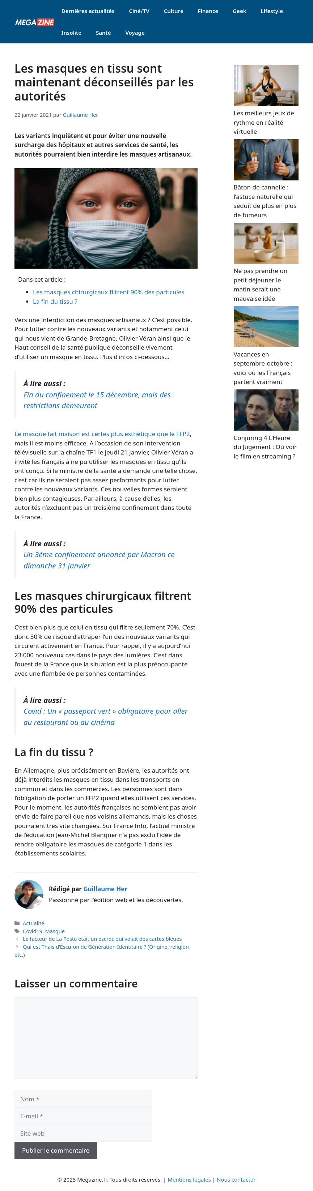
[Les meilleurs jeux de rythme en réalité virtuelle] (266, 104)
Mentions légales (189, 1179)
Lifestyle (272, 10)
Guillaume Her (105, 889)
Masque (55, 931)
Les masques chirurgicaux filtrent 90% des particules (109, 292)
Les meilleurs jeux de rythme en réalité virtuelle (264, 122)
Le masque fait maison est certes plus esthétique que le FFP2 (102, 434)
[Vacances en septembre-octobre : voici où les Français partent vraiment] (266, 345)
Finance (208, 10)
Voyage (134, 32)
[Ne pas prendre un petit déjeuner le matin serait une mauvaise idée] (266, 261)
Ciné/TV (139, 10)
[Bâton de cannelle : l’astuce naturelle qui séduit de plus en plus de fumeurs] (266, 178)
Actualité (33, 923)
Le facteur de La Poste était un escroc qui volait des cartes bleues (102, 938)
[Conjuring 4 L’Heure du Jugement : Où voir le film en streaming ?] (266, 428)
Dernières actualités (88, 10)
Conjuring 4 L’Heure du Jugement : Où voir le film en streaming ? (265, 447)
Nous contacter (236, 1179)
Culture (173, 10)
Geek (239, 10)
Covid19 (32, 931)
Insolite (71, 32)
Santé (103, 32)
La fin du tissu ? (55, 301)
